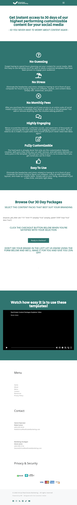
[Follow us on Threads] (19, 501)
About (16, 387)
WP (21, 495)
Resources (17, 393)
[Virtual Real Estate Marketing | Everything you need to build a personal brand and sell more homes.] (20, 2)
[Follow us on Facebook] (13, 501)
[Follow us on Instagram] (16, 501)
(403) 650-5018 (19, 427)
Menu (16, 389)
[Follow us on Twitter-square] (22, 501)
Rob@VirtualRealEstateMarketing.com (27, 429)
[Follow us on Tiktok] (26, 501)
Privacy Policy (18, 396)
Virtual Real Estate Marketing (28, 493)
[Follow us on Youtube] (29, 501)
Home (16, 385)
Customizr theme (41, 495)
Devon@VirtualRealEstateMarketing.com (28, 448)
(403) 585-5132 (19, 446)
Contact (16, 391)
